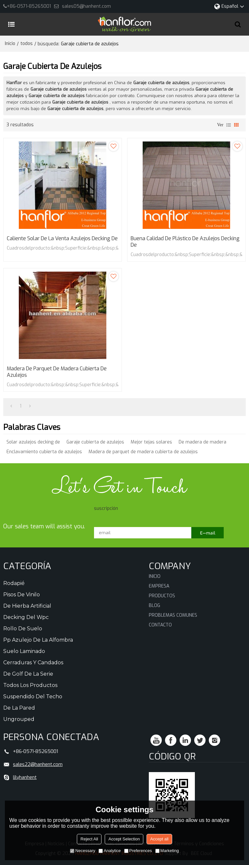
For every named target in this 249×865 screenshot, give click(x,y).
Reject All (89, 839)
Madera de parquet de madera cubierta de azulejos (57, 371)
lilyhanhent (25, 777)
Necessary (82, 850)
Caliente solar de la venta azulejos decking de (62, 238)
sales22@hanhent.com (38, 764)
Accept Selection (124, 839)
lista (228, 125)
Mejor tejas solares (151, 442)
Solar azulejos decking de (33, 442)
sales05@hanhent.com (86, 6)
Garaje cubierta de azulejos (95, 442)
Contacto (160, 625)
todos (26, 43)
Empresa (159, 586)
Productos (162, 596)
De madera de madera (202, 442)
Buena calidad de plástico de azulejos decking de (185, 241)
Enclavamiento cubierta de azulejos (44, 452)
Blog (154, 605)
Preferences (138, 850)
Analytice (110, 850)
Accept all (159, 839)
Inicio (10, 43)
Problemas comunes (173, 615)
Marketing (167, 850)
